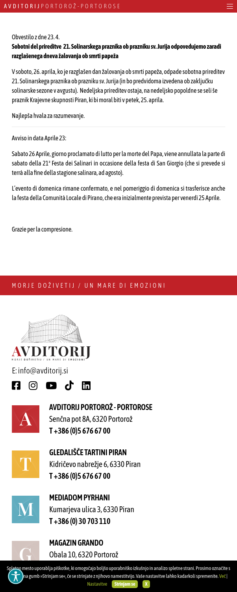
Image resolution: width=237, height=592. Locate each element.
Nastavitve (97, 584)
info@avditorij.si (43, 370)
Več (222, 576)
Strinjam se (125, 584)
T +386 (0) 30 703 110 (79, 521)
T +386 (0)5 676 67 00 (79, 430)
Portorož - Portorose (62, 6)
